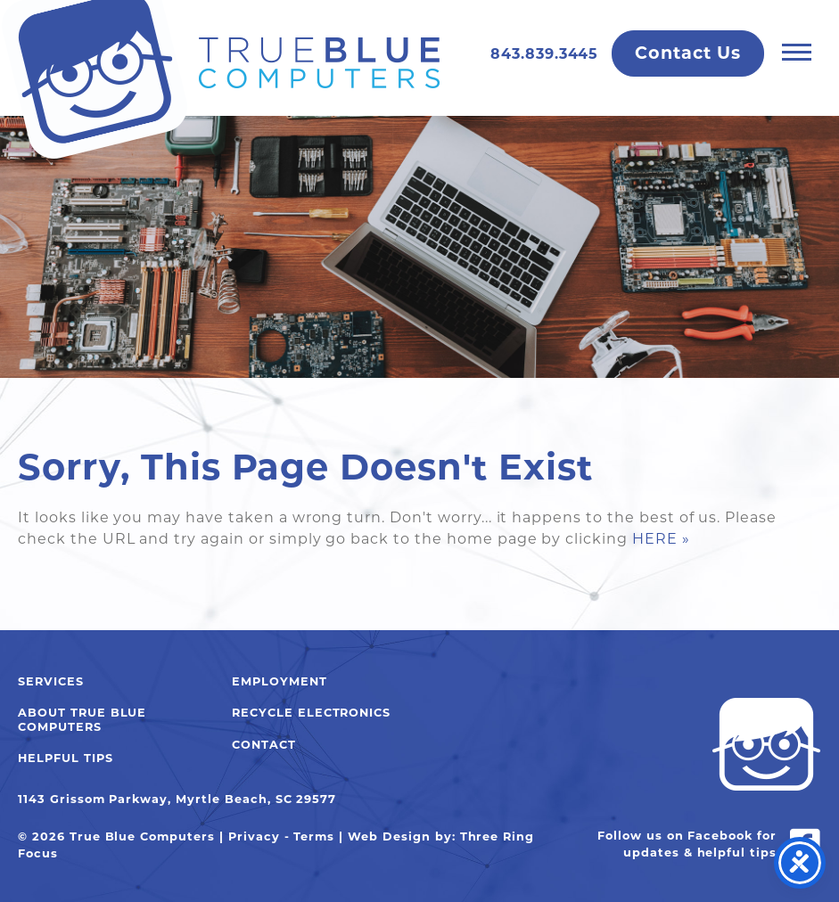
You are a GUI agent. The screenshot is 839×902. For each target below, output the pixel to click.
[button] (796, 51)
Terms (313, 836)
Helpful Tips (65, 758)
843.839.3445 (544, 53)
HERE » (661, 538)
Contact (264, 744)
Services (51, 681)
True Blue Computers (220, 80)
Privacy (254, 836)
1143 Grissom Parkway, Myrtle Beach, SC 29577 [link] (177, 799)
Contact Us (688, 52)
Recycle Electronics (311, 712)
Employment (279, 681)
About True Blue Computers (82, 719)
